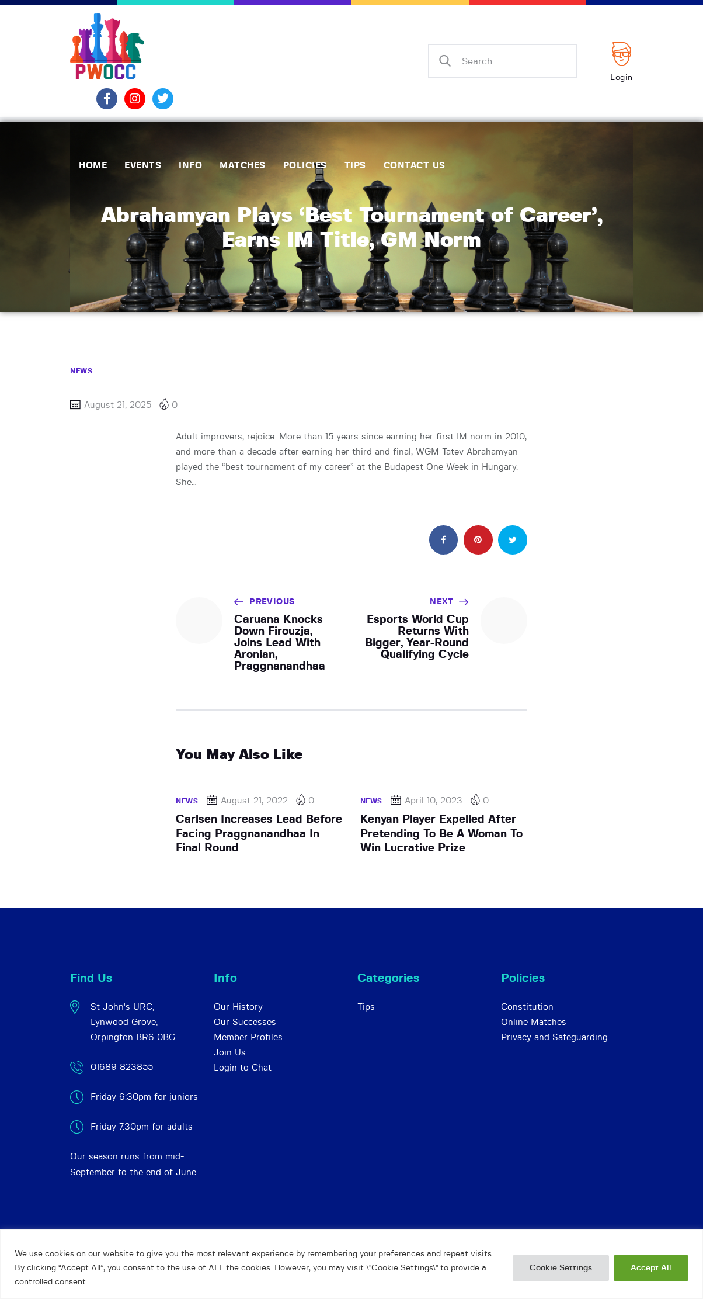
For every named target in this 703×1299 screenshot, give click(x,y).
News (81, 371)
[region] (351, 1264)
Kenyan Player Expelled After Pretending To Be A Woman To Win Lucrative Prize (441, 834)
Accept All (651, 1268)
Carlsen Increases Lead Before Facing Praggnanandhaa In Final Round (259, 834)
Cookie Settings (561, 1268)
